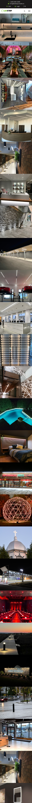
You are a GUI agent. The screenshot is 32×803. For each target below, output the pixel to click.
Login (17, 6)
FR (25, 6)
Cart (8, 6)
